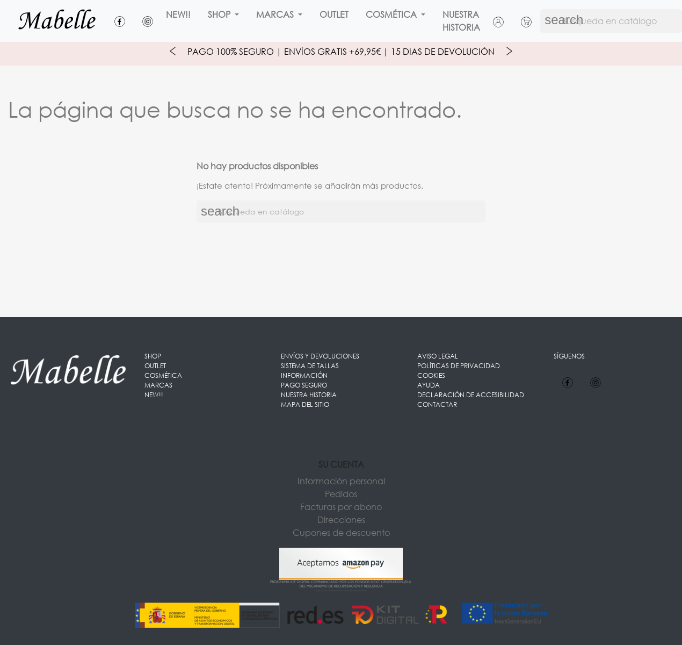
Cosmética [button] (392, 14)
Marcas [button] (276, 14)
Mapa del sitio (305, 404)
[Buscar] (341, 211)
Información (304, 375)
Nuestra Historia (461, 21)
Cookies (431, 375)
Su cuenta (341, 464)
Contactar (437, 404)
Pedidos (341, 493)
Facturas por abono (341, 506)
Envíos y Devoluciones (320, 356)
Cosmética (163, 375)
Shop (152, 356)
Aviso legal (437, 356)
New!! (178, 14)
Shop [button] (220, 14)
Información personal (341, 480)
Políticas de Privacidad (458, 365)
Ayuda (428, 385)
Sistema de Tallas (310, 365)
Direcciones (341, 519)
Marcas (158, 385)
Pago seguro (304, 385)
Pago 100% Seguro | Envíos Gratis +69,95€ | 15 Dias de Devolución (341, 51)
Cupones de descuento (341, 532)
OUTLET (334, 14)
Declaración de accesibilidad (470, 394)
